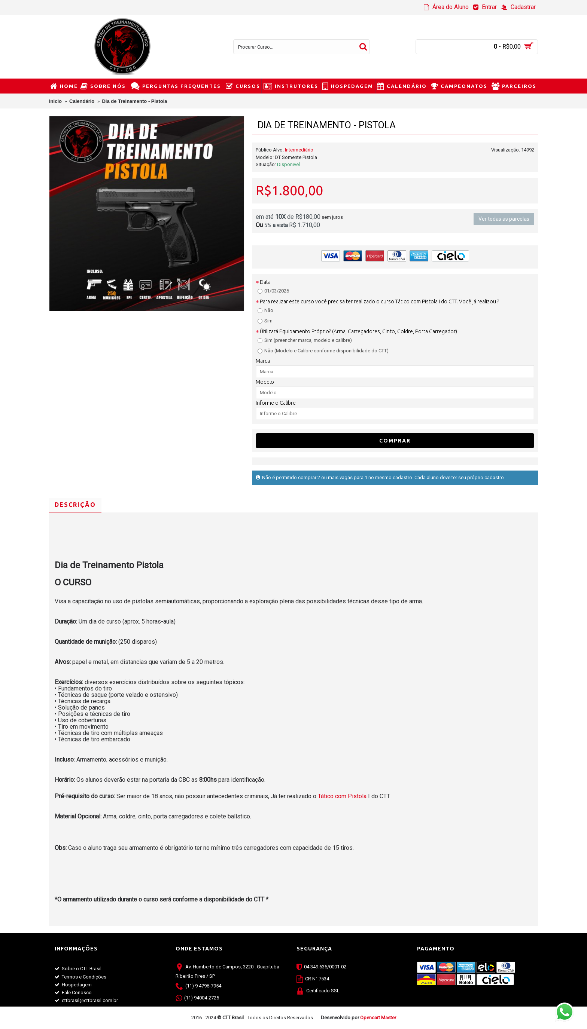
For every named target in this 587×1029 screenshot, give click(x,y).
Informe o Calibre (276, 403)
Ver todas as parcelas (503, 219)
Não (265, 310)
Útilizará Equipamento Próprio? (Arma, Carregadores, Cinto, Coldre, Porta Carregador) (358, 331)
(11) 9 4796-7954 (198, 986)
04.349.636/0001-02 (321, 967)
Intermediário (299, 150)
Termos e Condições (80, 977)
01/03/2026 (273, 291)
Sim (265, 321)
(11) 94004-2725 (197, 998)
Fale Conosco (73, 993)
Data (265, 282)
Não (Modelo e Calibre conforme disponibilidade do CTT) (323, 350)
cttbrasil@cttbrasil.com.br (86, 1001)
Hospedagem (73, 985)
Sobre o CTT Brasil (78, 969)
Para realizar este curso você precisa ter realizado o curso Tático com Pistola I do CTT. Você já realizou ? (379, 301)
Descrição (75, 504)
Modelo (265, 382)
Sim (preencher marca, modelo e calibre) (305, 340)
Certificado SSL (318, 991)
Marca (263, 361)
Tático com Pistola (343, 796)
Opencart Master (378, 1017)
